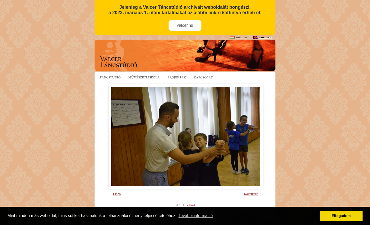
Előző (117, 194)
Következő (251, 194)
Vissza (190, 204)
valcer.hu (185, 25)
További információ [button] (196, 215)
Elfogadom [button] (341, 216)
